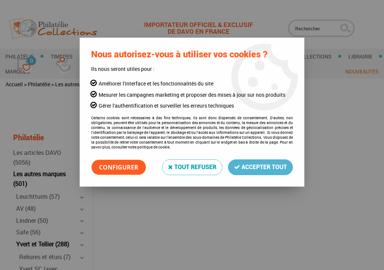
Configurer (118, 167)
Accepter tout (260, 167)
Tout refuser (192, 167)
